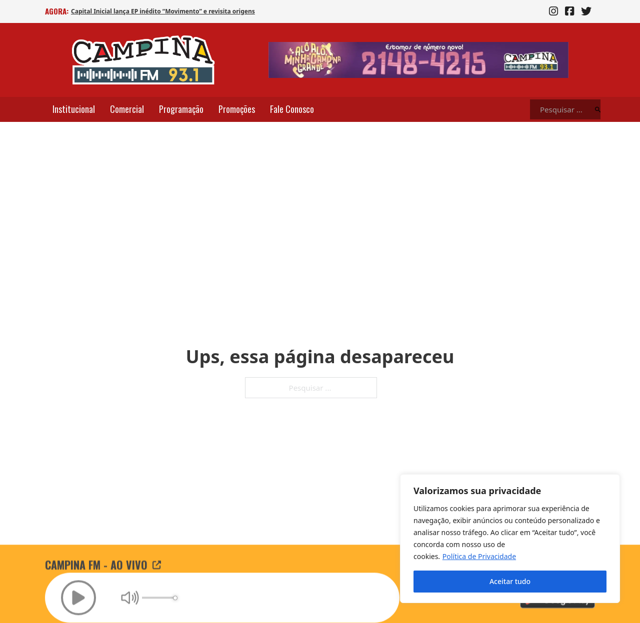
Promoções (236, 108)
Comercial (127, 108)
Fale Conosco (292, 108)
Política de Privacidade (479, 556)
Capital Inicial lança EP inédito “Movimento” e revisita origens (163, 11)
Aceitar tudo (510, 581)
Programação (181, 108)
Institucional (73, 108)
